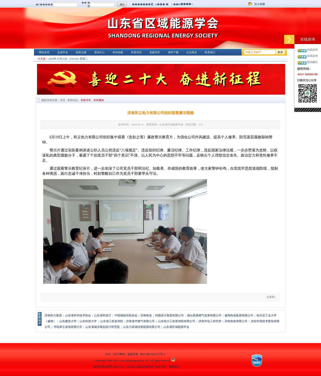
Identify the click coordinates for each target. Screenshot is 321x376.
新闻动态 (73, 100)
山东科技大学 (88, 321)
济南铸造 (146, 315)
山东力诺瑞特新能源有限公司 (141, 326)
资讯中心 (99, 52)
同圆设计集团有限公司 (169, 315)
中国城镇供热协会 (125, 315)
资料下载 (173, 52)
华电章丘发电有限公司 (68, 326)
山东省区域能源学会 (176, 326)
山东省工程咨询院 (111, 321)
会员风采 (191, 52)
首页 (62, 100)
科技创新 (118, 52)
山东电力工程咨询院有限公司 (176, 321)
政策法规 (81, 52)
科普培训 (136, 52)
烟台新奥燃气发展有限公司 (204, 315)
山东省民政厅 (102, 315)
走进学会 (62, 52)
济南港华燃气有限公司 (140, 321)
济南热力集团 (53, 315)
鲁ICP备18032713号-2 (152, 354)
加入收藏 (259, 4)
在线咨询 (312, 49)
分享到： (271, 297)
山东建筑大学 (68, 321)
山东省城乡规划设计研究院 (102, 326)
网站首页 (44, 52)
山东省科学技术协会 (78, 315)
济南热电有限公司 (236, 321)
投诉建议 (312, 62)
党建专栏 (154, 52)
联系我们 (210, 52)
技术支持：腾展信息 (167, 366)
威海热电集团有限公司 (239, 315)
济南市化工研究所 (210, 321)
